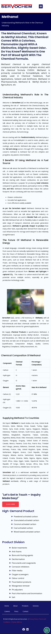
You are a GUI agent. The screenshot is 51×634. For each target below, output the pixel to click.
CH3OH (30, 70)
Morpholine (10, 338)
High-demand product (18, 511)
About (15, 606)
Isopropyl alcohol (19, 335)
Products (25, 606)
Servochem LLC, (8, 318)
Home (6, 606)
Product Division (13, 542)
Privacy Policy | (34, 619)
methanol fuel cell (13, 117)
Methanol (10, 16)
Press (16, 611)
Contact (25, 611)
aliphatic (33, 67)
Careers (7, 611)
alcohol (41, 67)
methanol (31, 123)
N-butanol (44, 335)
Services (36, 606)
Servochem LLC (18, 102)
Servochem (16, 208)
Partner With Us (17, 622)
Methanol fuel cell (15, 220)
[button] (41, 6)
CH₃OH (44, 108)
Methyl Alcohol (39, 81)
